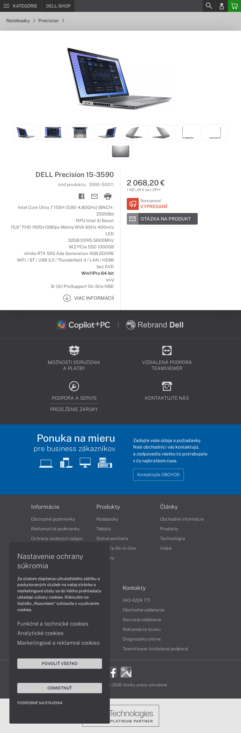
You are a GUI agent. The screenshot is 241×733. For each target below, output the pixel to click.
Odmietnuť (59, 687)
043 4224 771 (136, 600)
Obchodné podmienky (53, 519)
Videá (166, 548)
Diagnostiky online (142, 639)
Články (169, 507)
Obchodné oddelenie (143, 609)
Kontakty (134, 588)
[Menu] (21, 6)
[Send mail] (94, 196)
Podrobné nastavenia (40, 703)
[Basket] (234, 6)
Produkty (108, 507)
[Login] (221, 6)
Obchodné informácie (182, 519)
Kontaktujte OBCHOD (158, 474)
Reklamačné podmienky (55, 528)
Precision (51, 20)
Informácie (45, 507)
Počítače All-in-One (116, 548)
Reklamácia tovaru (142, 629)
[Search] (208, 6)
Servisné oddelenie (142, 619)
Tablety (103, 528)
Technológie (172, 538)
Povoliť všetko (60, 663)
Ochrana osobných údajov (57, 538)
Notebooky (20, 20)
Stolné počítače (112, 538)
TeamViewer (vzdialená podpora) (155, 648)
